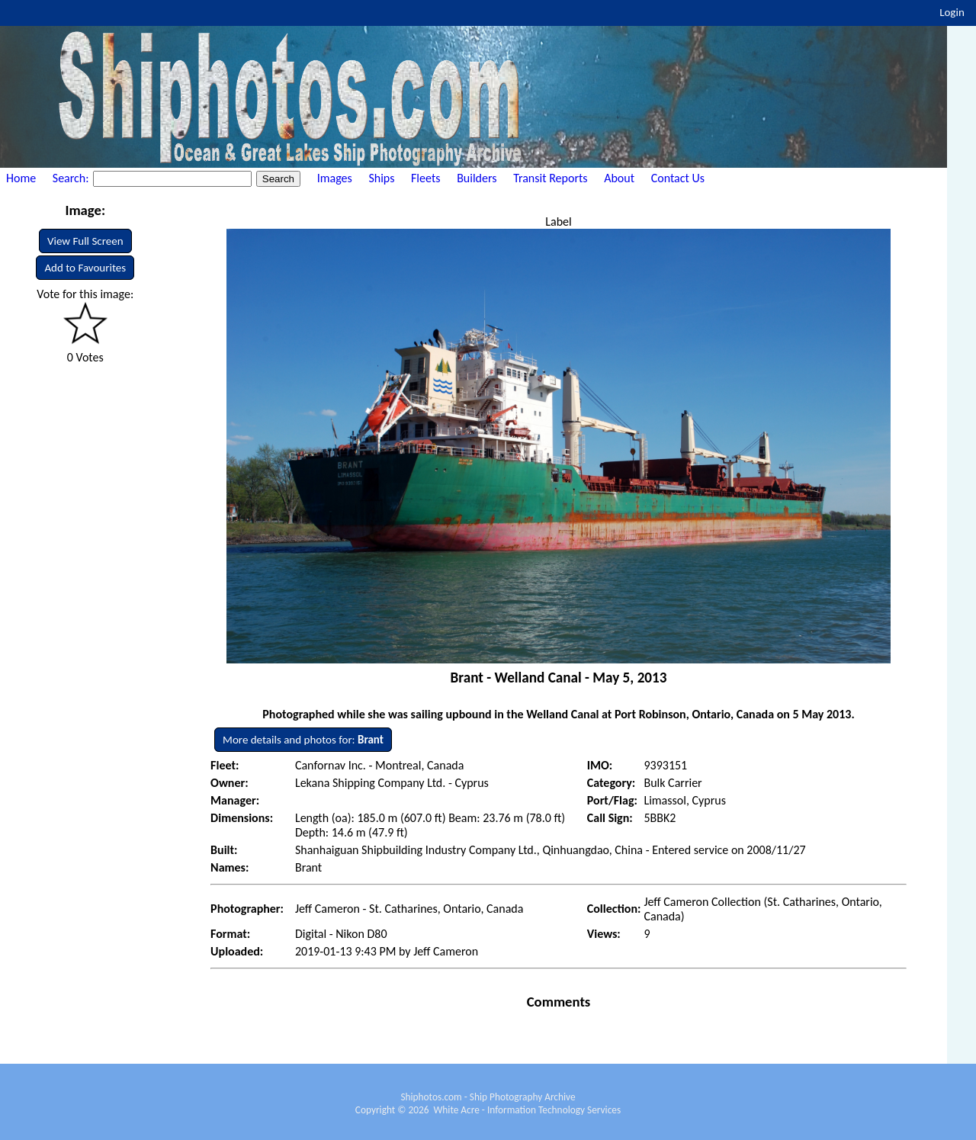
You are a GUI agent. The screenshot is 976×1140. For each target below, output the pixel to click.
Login (952, 12)
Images (334, 178)
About (619, 178)
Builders (476, 178)
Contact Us (678, 178)
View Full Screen (85, 241)
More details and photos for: (303, 740)
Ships (381, 178)
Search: (72, 178)
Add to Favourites (85, 268)
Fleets (425, 178)
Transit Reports (550, 178)
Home (21, 178)
